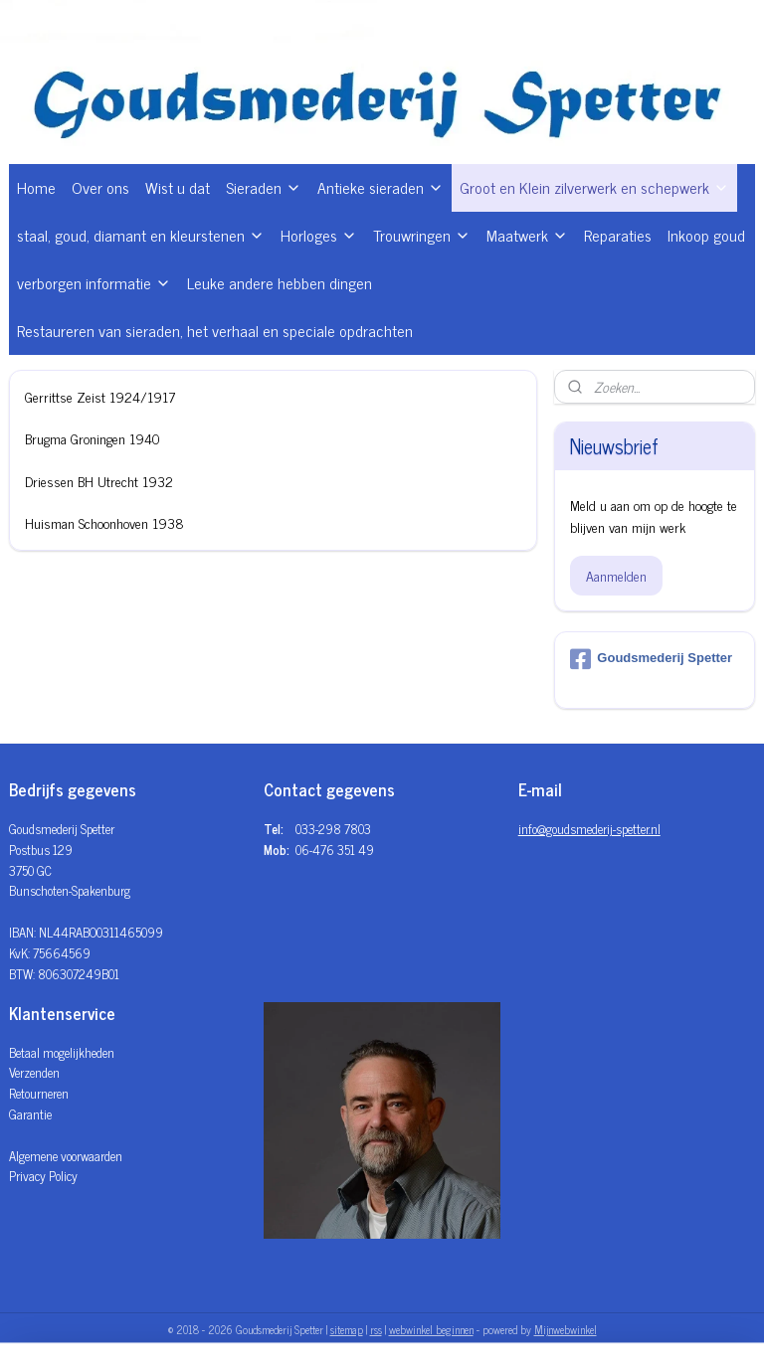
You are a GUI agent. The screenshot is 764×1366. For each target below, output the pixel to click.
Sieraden (263, 187)
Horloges (319, 235)
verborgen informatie (94, 282)
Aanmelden (616, 575)
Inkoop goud (706, 235)
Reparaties (618, 235)
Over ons (100, 187)
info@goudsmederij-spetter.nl (589, 828)
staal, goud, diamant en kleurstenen (141, 235)
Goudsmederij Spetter (651, 659)
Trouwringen (422, 235)
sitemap (346, 1329)
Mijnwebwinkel (565, 1329)
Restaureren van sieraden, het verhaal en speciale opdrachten (215, 330)
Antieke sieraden (380, 187)
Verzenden (34, 1072)
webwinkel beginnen (431, 1329)
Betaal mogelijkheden (61, 1052)
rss (376, 1329)
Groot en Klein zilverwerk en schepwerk (594, 187)
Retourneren (39, 1093)
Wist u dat (177, 187)
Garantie (30, 1114)
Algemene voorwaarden (65, 1155)
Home (36, 187)
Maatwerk (527, 235)
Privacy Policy (43, 1175)
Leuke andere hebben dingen (279, 282)
